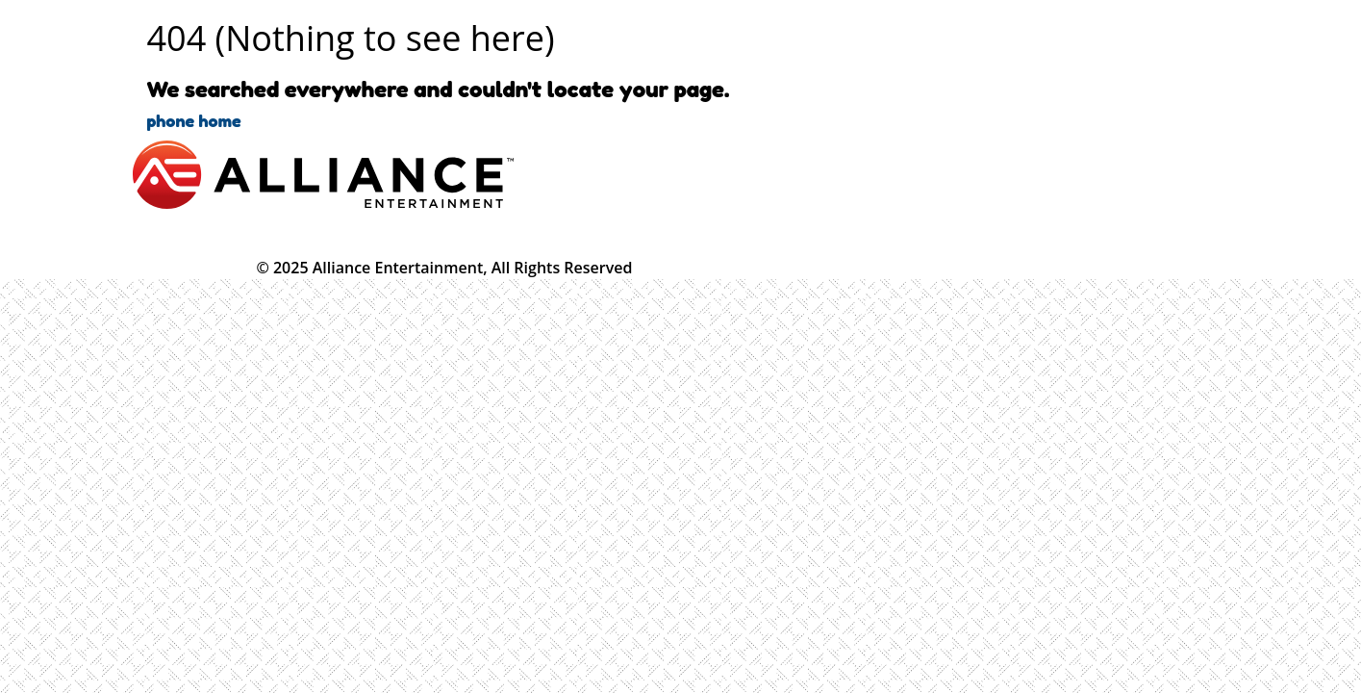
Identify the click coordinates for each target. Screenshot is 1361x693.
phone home (194, 120)
